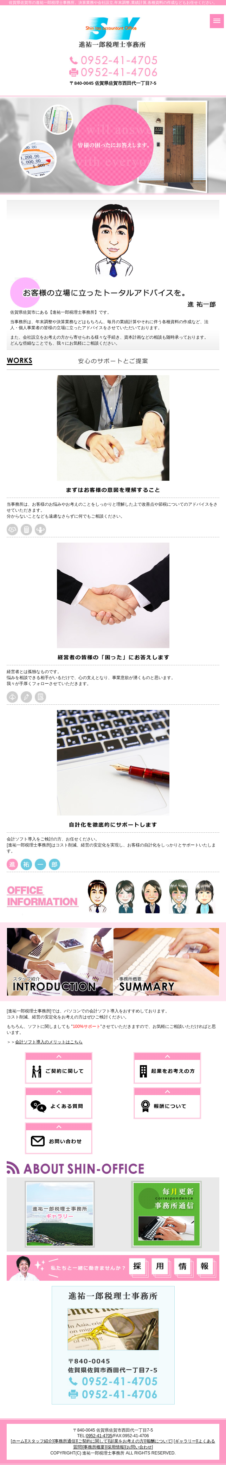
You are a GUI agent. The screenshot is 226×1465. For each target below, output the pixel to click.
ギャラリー (185, 1441)
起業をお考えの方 (127, 1441)
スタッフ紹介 (39, 1441)
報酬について (159, 1441)
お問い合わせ (139, 1447)
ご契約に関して (93, 1441)
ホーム (18, 1441)
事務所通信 (65, 1441)
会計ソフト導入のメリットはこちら (49, 1041)
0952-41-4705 (99, 1435)
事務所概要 (94, 1447)
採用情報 (115, 1447)
